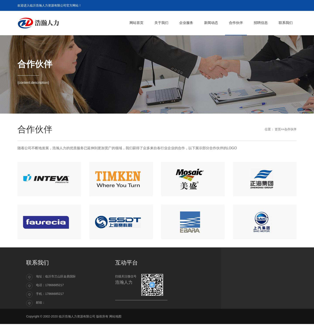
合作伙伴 (290, 129)
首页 (278, 129)
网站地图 (115, 321)
